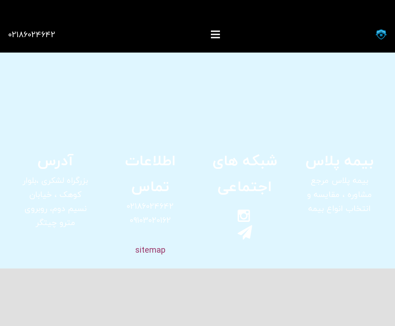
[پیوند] (381, 34)
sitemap (150, 250)
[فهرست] (216, 34)
